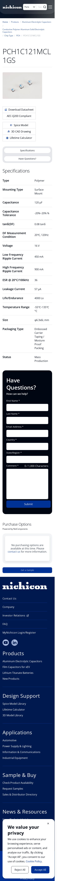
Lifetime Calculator (19, 138)
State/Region (13, 452)
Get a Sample (27, 570)
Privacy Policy (27, 878)
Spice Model (19, 125)
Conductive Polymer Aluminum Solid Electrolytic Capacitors (23, 30)
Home (5, 22)
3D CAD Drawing (19, 131)
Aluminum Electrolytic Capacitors (36, 22)
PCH (18, 35)
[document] (28, 848)
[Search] (40, 7)
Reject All (20, 869)
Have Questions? (27, 158)
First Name (12, 400)
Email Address (14, 426)
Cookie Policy (34, 861)
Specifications (27, 150)
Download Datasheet (19, 109)
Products (15, 22)
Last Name (12, 413)
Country (10, 439)
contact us (14, 551)
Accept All (40, 869)
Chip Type (8, 35)
